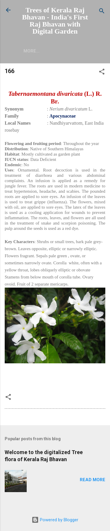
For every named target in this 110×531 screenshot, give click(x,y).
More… (31, 51)
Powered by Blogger (55, 519)
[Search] (101, 12)
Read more (92, 479)
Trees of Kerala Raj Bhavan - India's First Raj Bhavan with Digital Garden (55, 20)
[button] (101, 72)
